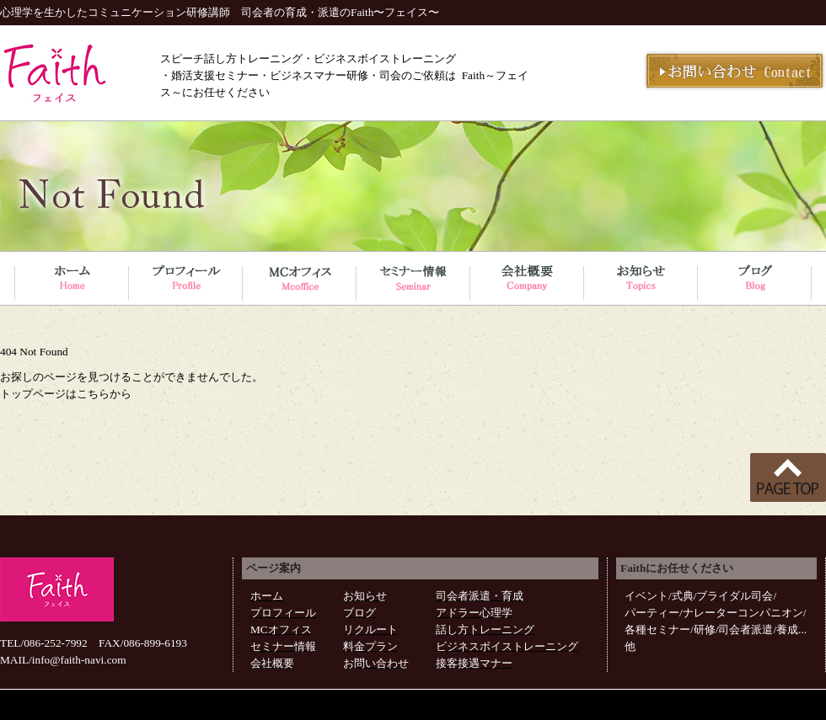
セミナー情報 (283, 646)
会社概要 (272, 663)
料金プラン (370, 646)
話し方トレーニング (485, 629)
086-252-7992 (56, 643)
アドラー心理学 (474, 612)
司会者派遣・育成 (479, 595)
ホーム (266, 595)
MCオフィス (281, 629)
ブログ (359, 612)
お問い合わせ (376, 663)
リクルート (370, 629)
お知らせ (365, 595)
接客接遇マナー (474, 663)
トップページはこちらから (65, 393)
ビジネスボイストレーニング (507, 646)
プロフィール (283, 612)
